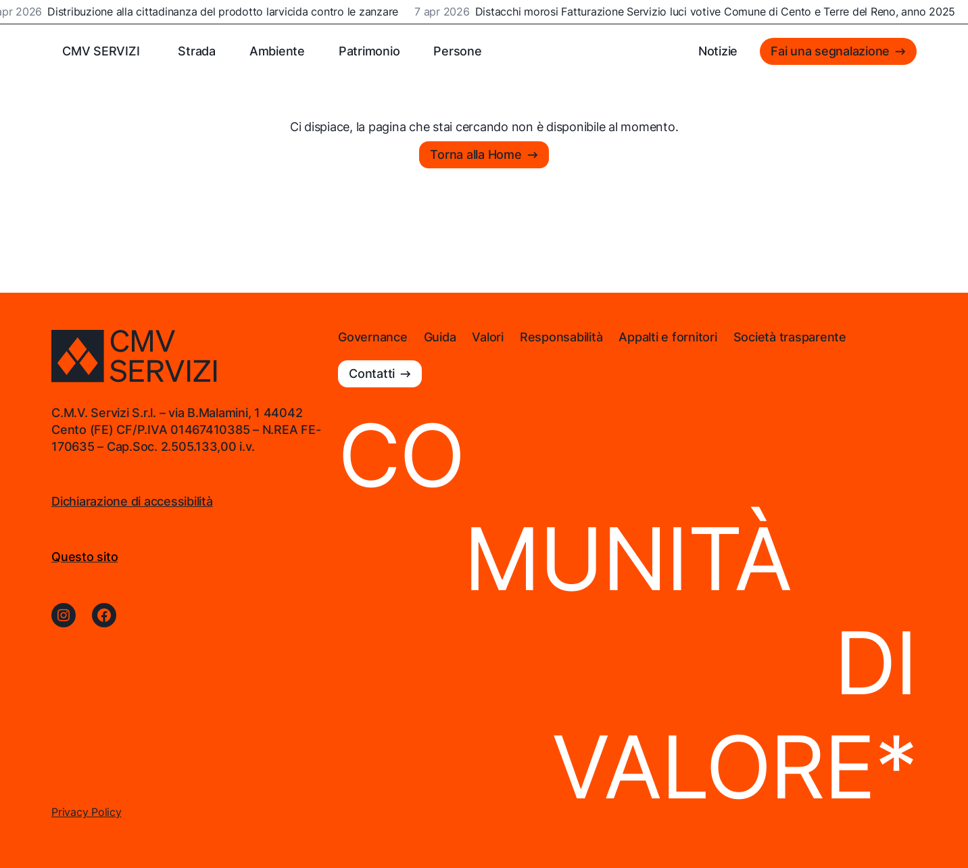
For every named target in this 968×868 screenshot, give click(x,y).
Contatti (372, 373)
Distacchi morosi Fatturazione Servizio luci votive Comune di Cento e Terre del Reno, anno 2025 (716, 11)
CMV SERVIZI (100, 51)
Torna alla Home (475, 154)
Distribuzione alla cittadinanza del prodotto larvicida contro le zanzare (224, 11)
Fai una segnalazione (830, 51)
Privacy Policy (86, 812)
